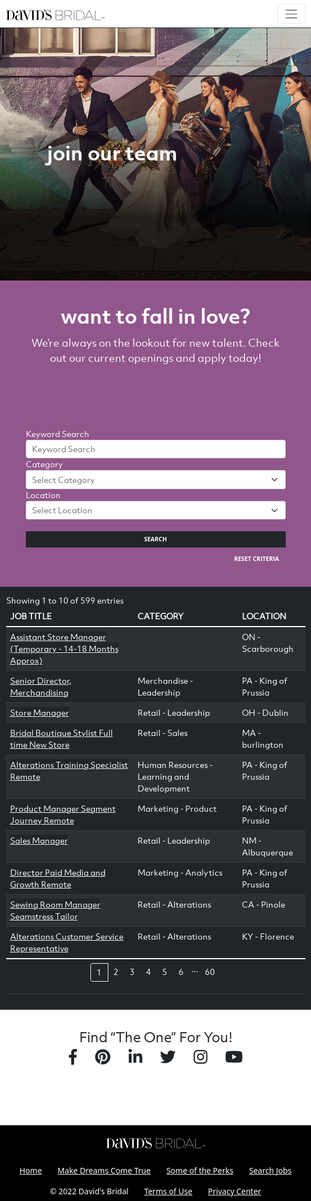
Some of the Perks (199, 1170)
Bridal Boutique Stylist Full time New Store (61, 738)
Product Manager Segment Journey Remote (63, 814)
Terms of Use (168, 1191)
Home (31, 1170)
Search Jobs (270, 1170)
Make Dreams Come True (104, 1170)
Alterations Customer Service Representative (67, 942)
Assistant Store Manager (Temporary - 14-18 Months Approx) (64, 648)
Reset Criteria (256, 559)
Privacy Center (234, 1191)
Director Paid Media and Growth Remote (58, 878)
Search (155, 539)
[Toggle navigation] (291, 14)
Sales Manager (39, 840)
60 (210, 971)
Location (43, 494)
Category (44, 464)
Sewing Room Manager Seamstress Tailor (55, 910)
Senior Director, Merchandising (40, 686)
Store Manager (39, 712)
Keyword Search (57, 433)
